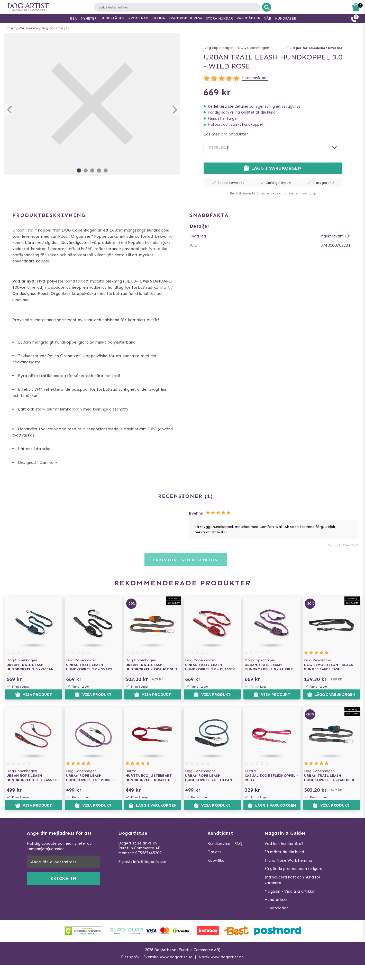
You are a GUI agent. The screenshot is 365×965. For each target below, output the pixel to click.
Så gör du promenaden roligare (293, 868)
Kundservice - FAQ (224, 843)
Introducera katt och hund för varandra (292, 880)
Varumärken (28, 28)
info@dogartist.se (149, 861)
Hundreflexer (276, 899)
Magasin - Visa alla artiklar (289, 891)
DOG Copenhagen (253, 48)
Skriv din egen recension (185, 559)
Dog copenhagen (55, 28)
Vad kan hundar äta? (284, 843)
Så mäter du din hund (284, 852)
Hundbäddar (276, 908)
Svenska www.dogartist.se (168, 957)
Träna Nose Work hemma (288, 860)
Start (10, 28)
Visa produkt (33, 694)
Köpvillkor (216, 860)
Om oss (214, 852)
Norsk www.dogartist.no (221, 957)
